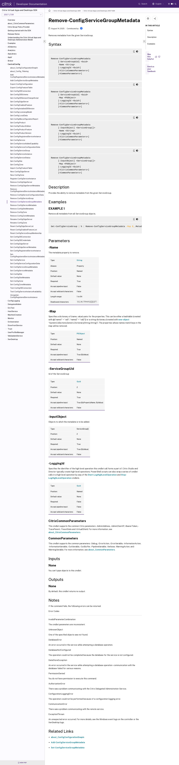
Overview (11, 20)
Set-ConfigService (17, 260)
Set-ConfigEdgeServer (19, 244)
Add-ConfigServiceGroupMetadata (24, 81)
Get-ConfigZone (16, 165)
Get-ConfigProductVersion (20, 133)
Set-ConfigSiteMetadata (20, 278)
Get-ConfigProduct (17, 123)
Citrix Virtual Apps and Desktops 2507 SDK (99, 11)
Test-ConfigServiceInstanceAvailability (25, 292)
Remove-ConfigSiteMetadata (22, 209)
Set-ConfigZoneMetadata (20, 285)
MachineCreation (15, 315)
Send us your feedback (151, 69)
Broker (10, 61)
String (79, 260)
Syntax (150, 31)
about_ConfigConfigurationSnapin (67, 737)
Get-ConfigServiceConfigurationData (25, 147)
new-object (123, 319)
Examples (12, 43)
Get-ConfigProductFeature (21, 130)
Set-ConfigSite (16, 274)
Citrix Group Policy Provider (19, 27)
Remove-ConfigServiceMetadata (23, 205)
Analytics (11, 50)
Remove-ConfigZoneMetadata (22, 216)
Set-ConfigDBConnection (20, 237)
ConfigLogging (14, 301)
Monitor (11, 318)
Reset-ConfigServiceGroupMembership (26, 233)
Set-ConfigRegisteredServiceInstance (25, 251)
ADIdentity (12, 47)
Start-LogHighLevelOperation (102, 475)
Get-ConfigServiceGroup (20, 151)
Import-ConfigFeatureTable (21, 168)
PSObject (81, 334)
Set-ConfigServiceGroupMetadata (24, 267)
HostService (13, 311)
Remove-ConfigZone (18, 212)
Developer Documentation (31, 4)
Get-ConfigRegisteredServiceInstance (25, 137)
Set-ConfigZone (16, 281)
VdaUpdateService (15, 336)
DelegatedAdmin (14, 304)
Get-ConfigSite (16, 161)
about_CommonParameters (101, 550)
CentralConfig (14, 64)
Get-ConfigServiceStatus (20, 158)
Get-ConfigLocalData (19, 116)
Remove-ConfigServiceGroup (22, 198)
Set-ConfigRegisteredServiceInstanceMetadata (27, 255)
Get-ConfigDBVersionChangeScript (24, 98)
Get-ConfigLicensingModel (21, 112)
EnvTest (11, 308)
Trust (10, 329)
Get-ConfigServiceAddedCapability (24, 144)
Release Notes (14, 34)
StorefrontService (15, 325)
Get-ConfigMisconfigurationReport (24, 119)
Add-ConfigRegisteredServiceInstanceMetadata (27, 76)
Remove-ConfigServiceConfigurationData (27, 195)
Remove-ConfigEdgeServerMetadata (25, 186)
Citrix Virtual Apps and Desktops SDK (67, 11)
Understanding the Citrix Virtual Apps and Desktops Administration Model (24, 39)
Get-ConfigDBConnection (20, 91)
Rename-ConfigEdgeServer (21, 219)
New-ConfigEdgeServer (19, 172)
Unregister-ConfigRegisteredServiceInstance (23, 296)
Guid (79, 382)
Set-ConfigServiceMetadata (21, 271)
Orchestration (13, 322)
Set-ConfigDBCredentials (20, 240)
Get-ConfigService (17, 140)
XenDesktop (13, 339)
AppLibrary (12, 54)
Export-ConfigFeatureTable (21, 88)
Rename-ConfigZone (18, 223)
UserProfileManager (16, 332)
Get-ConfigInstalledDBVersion (22, 109)
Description (152, 38)
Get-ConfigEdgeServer (19, 102)
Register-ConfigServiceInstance (23, 179)
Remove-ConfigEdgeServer (21, 182)
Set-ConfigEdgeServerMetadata (23, 247)
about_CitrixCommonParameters (21, 23)
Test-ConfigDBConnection (21, 288)
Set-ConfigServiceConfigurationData (25, 264)
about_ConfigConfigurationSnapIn (24, 68)
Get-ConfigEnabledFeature (21, 105)
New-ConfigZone (17, 175)
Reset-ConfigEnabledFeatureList (23, 230)
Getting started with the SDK (19, 31)
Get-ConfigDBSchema (19, 95)
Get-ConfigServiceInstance (21, 154)
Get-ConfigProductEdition (20, 126)
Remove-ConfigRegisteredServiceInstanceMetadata (27, 190)
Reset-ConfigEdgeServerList (21, 226)
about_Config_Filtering (19, 71)
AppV (10, 57)
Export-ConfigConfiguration (21, 84)
